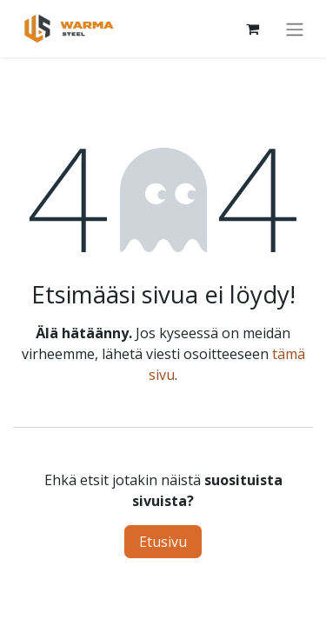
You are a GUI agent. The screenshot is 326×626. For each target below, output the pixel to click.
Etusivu (163, 541)
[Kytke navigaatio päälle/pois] (294, 29)
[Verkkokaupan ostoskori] (252, 28)
